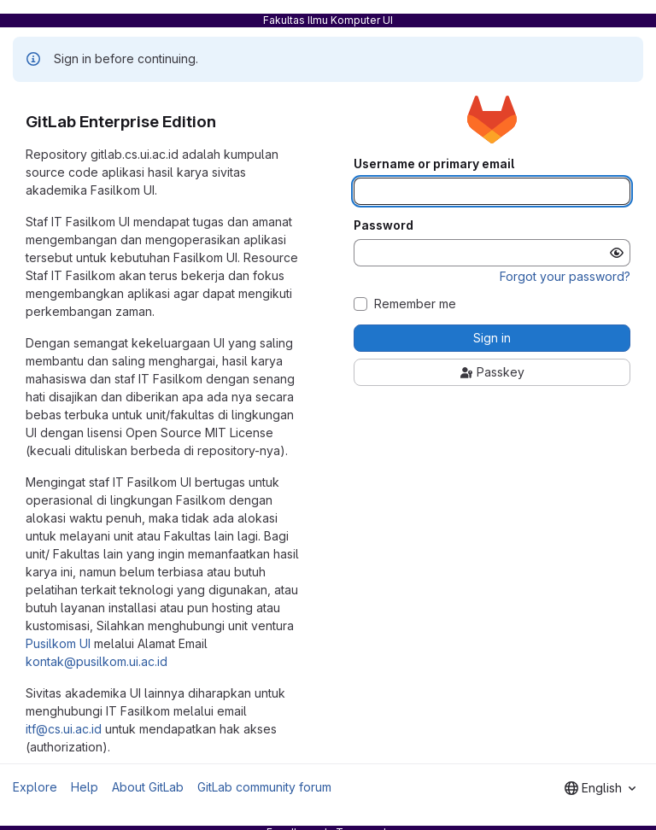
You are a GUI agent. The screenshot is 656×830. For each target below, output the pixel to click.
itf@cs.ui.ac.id (64, 729)
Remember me (415, 304)
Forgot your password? (565, 276)
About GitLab (148, 787)
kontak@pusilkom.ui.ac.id (96, 661)
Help (84, 787)
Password (383, 225)
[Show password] (616, 252)
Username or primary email (434, 164)
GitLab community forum (264, 787)
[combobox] (600, 788)
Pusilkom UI (58, 643)
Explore (35, 787)
